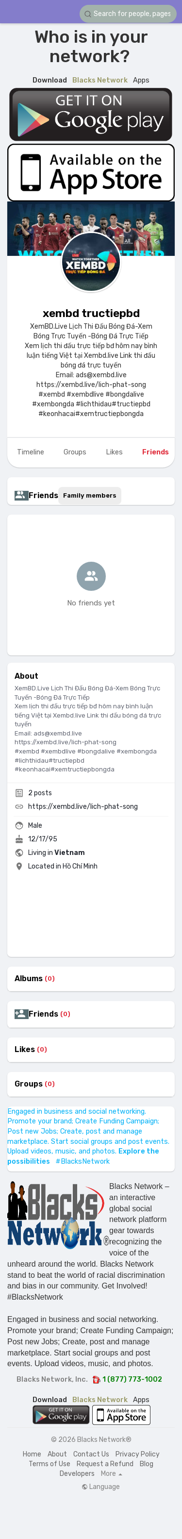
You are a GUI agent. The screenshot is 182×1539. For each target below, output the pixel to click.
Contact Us (91, 1454)
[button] (128, 13)
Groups (29, 1084)
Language (101, 1487)
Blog (146, 1464)
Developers (77, 1474)
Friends (43, 1014)
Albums (29, 979)
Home (32, 1454)
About (57, 1454)
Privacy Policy (138, 1454)
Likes (25, 1050)
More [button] (111, 1474)
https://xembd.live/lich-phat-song (83, 807)
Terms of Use (49, 1464)
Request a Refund (105, 1464)
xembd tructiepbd (91, 313)
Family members (89, 495)
